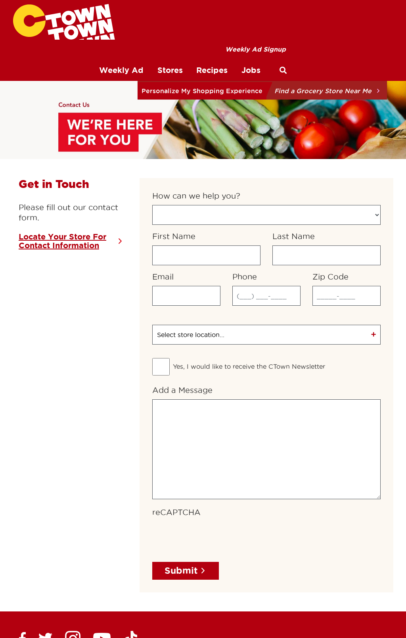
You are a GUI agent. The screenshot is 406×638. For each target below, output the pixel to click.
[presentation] (212, 466)
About (244, 596)
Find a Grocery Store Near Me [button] (323, 90)
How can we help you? (196, 125)
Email (163, 206)
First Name (173, 166)
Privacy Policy (90, 596)
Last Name (293, 166)
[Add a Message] (266, 379)
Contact (279, 596)
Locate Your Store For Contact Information (62, 171)
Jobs (312, 596)
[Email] (186, 226)
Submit (181, 500)
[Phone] (266, 226)
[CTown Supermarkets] (64, 22)
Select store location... (190, 264)
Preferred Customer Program (173, 596)
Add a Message (182, 320)
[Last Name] (326, 185)
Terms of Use (34, 596)
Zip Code (330, 206)
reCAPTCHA (176, 442)
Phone (244, 206)
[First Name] (206, 185)
